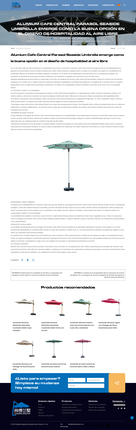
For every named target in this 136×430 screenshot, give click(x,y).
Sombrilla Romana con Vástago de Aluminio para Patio (24, 367)
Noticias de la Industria (76, 38)
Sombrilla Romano (68, 413)
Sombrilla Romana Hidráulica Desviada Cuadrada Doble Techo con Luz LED (52, 326)
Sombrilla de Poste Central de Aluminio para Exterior (53, 365)
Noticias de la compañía (97, 404)
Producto (52, 5)
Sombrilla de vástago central (72, 404)
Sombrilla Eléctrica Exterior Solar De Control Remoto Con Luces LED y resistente (82, 325)
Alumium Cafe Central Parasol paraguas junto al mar (90, 68)
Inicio (38, 5)
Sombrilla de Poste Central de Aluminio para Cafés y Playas (82, 365)
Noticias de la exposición (97, 410)
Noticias (93, 5)
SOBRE (65, 5)
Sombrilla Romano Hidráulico (72, 410)
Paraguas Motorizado (69, 407)
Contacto (108, 5)
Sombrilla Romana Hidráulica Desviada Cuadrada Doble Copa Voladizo (22, 326)
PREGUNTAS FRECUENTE (46, 416)
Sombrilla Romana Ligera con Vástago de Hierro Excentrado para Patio (109, 325)
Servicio (79, 5)
